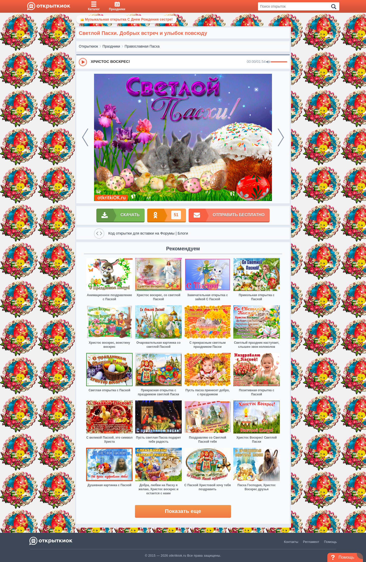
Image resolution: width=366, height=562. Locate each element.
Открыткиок (88, 46)
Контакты (291, 542)
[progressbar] (279, 62)
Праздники (111, 46)
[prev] (85, 137)
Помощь (330, 542)
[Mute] (268, 62)
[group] (183, 62)
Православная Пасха (142, 46)
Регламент (311, 542)
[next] (280, 137)
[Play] (83, 62)
